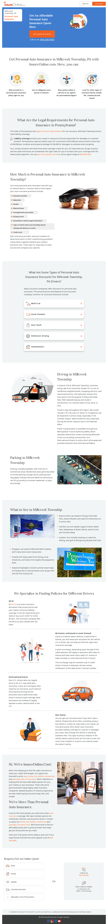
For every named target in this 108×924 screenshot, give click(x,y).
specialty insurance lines (19, 824)
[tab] (54, 304)
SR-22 (14, 604)
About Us (85, 4)
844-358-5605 (47, 39)
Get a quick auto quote (42, 34)
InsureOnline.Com (36, 764)
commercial (49, 776)
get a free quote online (47, 154)
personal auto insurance (30, 185)
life (35, 776)
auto (26, 776)
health (41, 776)
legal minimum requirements (49, 131)
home (30, 776)
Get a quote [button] (99, 4)
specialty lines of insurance (24, 779)
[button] (54, 304)
